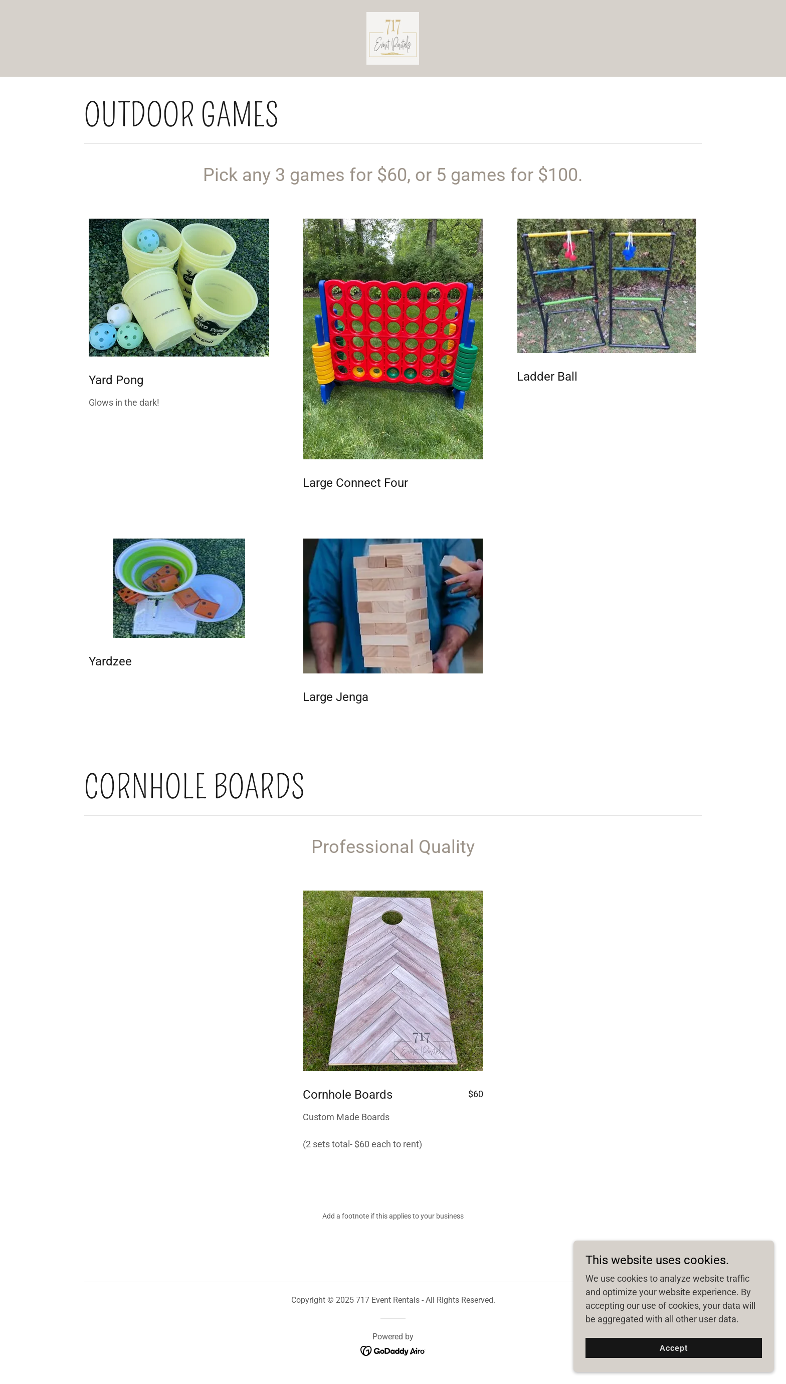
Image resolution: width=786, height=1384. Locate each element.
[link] (392, 37)
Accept (674, 1368)
